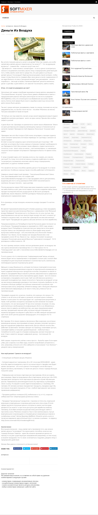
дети (65, 134)
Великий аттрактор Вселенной (81, 76)
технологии (67, 170)
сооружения (76, 167)
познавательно (78, 157)
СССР (82, 124)
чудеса (91, 170)
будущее (75, 127)
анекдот (66, 127)
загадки (66, 137)
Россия (75, 124)
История (66, 124)
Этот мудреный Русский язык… (81, 68)
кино (65, 144)
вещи (83, 127)
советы (66, 167)
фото (83, 170)
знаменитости (86, 137)
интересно (9, 26)
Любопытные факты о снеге (80, 61)
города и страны (69, 130)
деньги (92, 130)
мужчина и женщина (71, 150)
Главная (3, 2)
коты (90, 144)
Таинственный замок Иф (79, 92)
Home (3, 26)
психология (80, 160)
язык (72, 174)
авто (89, 124)
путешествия (68, 164)
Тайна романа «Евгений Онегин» (82, 84)
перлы (88, 154)
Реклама (10, 2)
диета (72, 134)
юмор (66, 174)
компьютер (74, 144)
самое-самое (80, 164)
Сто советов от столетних (73, 183)
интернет (77, 140)
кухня (65, 147)
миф (84, 147)
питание (66, 157)
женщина (80, 134)
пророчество (68, 160)
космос (83, 144)
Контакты (17, 2)
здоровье (75, 137)
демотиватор (82, 130)
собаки (90, 164)
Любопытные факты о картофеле (82, 53)
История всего (67, 107)
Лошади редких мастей (79, 111)
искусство (87, 140)
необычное (68, 154)
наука (83, 150)
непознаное (79, 154)
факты (76, 170)
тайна (85, 167)
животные (90, 134)
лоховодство (75, 147)
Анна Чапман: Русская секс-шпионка (84, 99)
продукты (89, 157)
